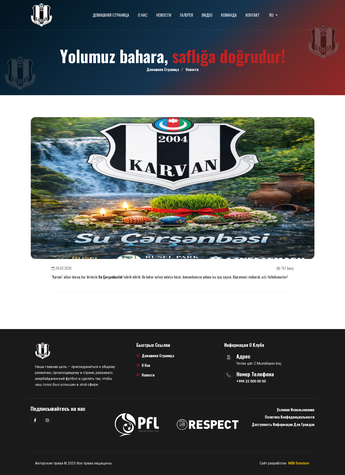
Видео (207, 15)
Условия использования (295, 409)
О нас (142, 15)
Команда (229, 15)
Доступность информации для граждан (283, 424)
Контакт (253, 15)
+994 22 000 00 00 (251, 381)
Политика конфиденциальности (289, 417)
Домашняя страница (111, 15)
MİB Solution (298, 463)
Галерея (186, 15)
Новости (163, 15)
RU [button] (271, 15)
